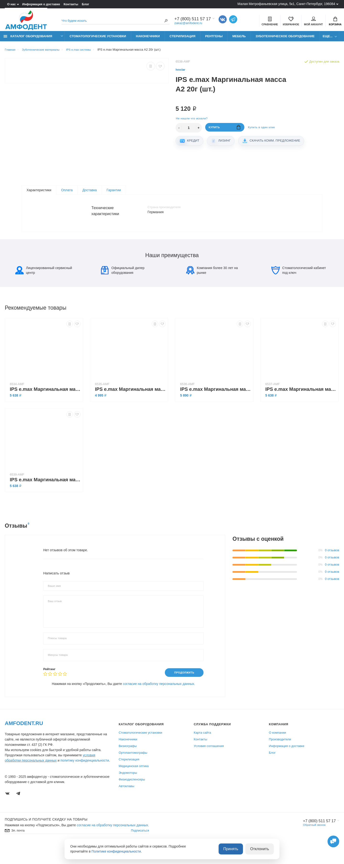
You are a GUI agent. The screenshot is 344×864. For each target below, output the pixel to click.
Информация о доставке (41, 4)
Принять (235, 849)
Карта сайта (202, 750)
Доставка (89, 194)
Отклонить (261, 849)
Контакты (71, 4)
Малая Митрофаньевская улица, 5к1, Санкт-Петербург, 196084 (286, 4)
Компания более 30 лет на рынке (212, 287)
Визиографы (128, 763)
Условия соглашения (209, 763)
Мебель (239, 39)
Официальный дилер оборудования (123, 287)
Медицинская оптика (134, 783)
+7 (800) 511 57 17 (317, 838)
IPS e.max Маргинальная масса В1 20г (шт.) (45, 405)
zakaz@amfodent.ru (188, 24)
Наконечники (148, 39)
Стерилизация (182, 39)
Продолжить (182, 689)
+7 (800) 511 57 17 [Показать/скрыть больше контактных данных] (192, 19)
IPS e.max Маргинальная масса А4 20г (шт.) (130, 405)
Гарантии (114, 194)
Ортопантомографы (133, 770)
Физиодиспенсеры (132, 797)
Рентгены (214, 39)
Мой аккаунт (313, 21)
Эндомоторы (128, 790)
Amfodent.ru (24, 741)
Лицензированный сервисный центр (43, 287)
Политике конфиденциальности (116, 852)
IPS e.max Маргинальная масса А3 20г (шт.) (300, 405)
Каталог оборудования (28, 39)
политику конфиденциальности (84, 778)
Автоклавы (126, 803)
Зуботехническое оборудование (285, 39)
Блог (85, 4)
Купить (224, 131)
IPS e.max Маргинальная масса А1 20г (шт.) (45, 496)
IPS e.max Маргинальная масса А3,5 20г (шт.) (215, 405)
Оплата (67, 194)
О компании (277, 750)
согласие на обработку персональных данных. (159, 701)
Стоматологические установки (98, 39)
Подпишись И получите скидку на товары (46, 837)
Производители (280, 756)
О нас (11, 4)
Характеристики (39, 194)
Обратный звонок (311, 842)
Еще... (328, 39)
